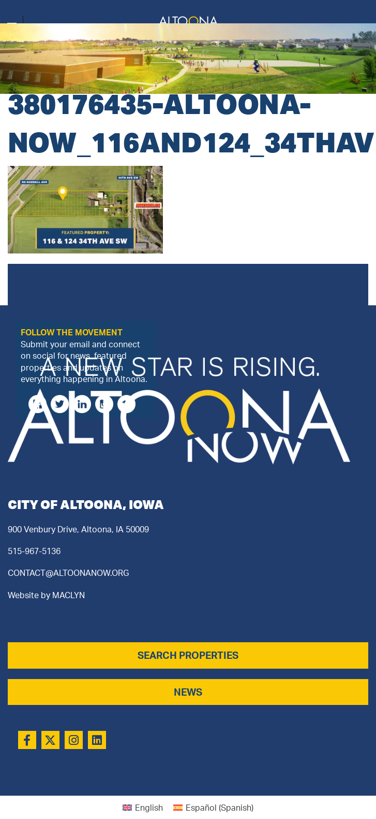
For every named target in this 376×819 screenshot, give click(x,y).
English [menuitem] (149, 807)
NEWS (188, 692)
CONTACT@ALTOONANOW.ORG (68, 573)
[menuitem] (142, 807)
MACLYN (68, 595)
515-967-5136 (34, 551)
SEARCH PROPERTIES (188, 655)
